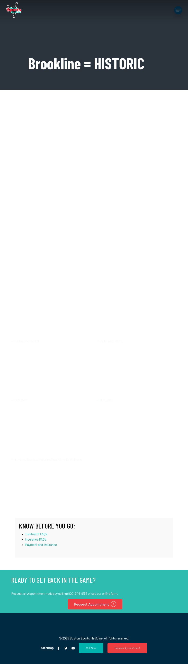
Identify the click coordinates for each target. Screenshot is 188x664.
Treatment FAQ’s (36, 534)
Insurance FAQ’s (35, 539)
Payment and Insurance (41, 544)
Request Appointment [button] (91, 604)
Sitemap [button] (47, 648)
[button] (178, 10)
